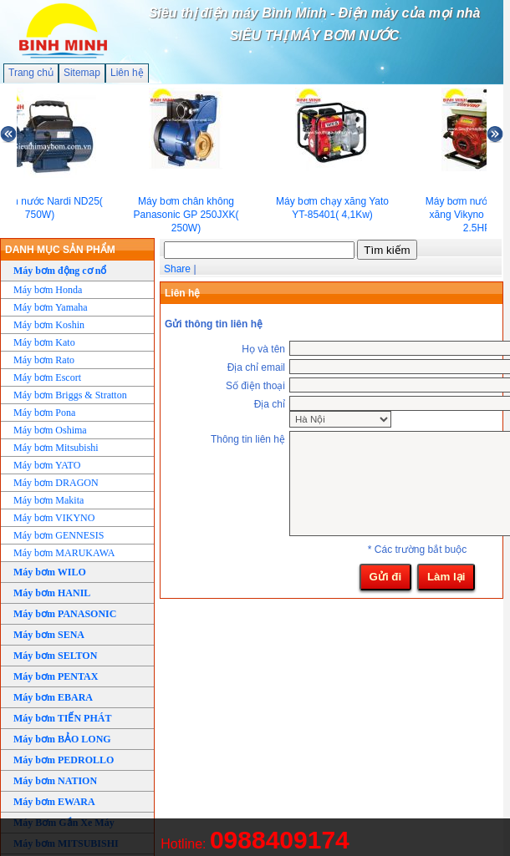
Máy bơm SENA (48, 635)
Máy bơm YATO (46, 465)
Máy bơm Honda (47, 290)
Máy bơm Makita (48, 500)
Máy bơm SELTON (55, 655)
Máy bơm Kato (44, 342)
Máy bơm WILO (49, 572)
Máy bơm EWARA (54, 802)
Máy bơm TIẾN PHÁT (62, 718)
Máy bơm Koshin (48, 325)
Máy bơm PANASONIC (64, 614)
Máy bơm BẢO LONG (62, 739)
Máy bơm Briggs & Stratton (70, 395)
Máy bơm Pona (44, 412)
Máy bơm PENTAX (55, 676)
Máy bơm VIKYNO (53, 518)
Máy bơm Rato (43, 360)
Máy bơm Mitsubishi (56, 447)
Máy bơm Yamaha (50, 307)
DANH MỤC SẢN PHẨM (60, 250)
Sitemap (82, 73)
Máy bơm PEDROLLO (63, 760)
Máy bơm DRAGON (56, 483)
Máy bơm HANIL (51, 593)
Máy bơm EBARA (53, 697)
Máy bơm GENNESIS (58, 535)
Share (177, 269)
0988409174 (279, 839)
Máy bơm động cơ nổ (59, 270)
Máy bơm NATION (55, 781)
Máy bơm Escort (47, 377)
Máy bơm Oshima (50, 430)
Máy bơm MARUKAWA (64, 553)
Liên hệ (127, 73)
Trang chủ (31, 73)
